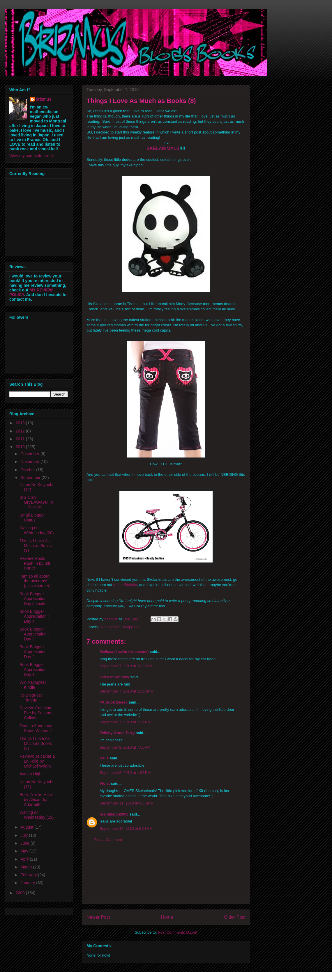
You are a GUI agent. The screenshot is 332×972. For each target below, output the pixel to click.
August (27, 827)
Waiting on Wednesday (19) (37, 815)
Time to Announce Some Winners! (36, 728)
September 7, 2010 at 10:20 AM (126, 666)
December (30, 453)
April (25, 859)
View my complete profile (31, 155)
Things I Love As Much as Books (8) (36, 743)
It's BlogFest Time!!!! (31, 697)
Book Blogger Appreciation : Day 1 (34, 669)
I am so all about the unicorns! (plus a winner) (35, 581)
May (24, 851)
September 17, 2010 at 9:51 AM (126, 828)
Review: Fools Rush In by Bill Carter (35, 563)
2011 (21, 439)
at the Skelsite (125, 585)
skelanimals (110, 627)
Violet (105, 783)
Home (167, 917)
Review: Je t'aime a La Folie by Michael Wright (37, 761)
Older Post (235, 917)
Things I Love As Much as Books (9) (36, 545)
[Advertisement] (166, 877)
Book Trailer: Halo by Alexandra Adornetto (36, 799)
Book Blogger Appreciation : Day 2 (34, 652)
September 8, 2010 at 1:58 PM (125, 772)
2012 (21, 431)
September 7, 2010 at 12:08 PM (126, 691)
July (24, 835)
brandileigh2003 (114, 814)
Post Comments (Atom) (177, 932)
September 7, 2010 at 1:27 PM (125, 722)
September (30, 477)
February (29, 875)
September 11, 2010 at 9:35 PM (126, 803)
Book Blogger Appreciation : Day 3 (34, 634)
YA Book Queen (114, 702)
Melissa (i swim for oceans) (124, 651)
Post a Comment (108, 839)
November (30, 461)
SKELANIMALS (162, 148)
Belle (104, 758)
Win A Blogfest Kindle (33, 685)
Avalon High (30, 774)
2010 (21, 446)
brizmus (44, 99)
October (28, 469)
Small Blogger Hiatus (32, 517)
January (28, 882)
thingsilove (130, 627)
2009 (21, 893)
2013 (21, 423)
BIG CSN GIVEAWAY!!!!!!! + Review (36, 502)
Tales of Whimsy (114, 677)
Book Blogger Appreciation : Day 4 (34, 616)
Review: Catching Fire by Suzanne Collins (37, 713)
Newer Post (98, 917)
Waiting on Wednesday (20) (37, 530)
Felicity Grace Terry (117, 733)
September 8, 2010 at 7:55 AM (125, 747)
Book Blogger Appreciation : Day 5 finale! (34, 599)
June (25, 843)
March (26, 867)
